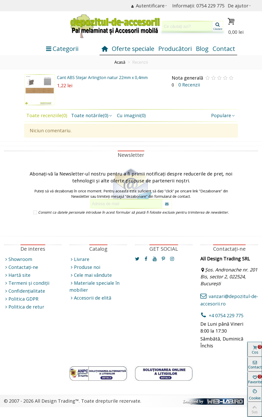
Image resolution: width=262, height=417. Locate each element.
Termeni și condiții (26, 283)
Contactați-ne (21, 267)
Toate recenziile (46, 115)
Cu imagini (131, 115)
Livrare (79, 259)
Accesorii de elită (90, 297)
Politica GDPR (21, 298)
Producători (175, 48)
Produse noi (84, 267)
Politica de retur (24, 306)
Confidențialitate (24, 291)
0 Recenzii (189, 85)
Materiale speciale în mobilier (94, 286)
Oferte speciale (133, 48)
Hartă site (17, 275)
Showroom (18, 259)
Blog (202, 48)
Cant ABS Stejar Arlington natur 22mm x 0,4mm (102, 77)
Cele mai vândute (90, 275)
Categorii (62, 48)
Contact (224, 48)
